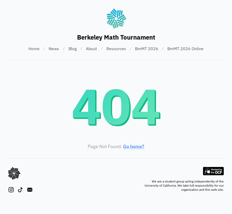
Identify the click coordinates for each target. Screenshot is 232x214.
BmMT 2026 (146, 48)
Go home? (133, 146)
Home (34, 48)
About (91, 48)
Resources (116, 48)
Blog (73, 48)
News (54, 48)
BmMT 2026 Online (185, 48)
